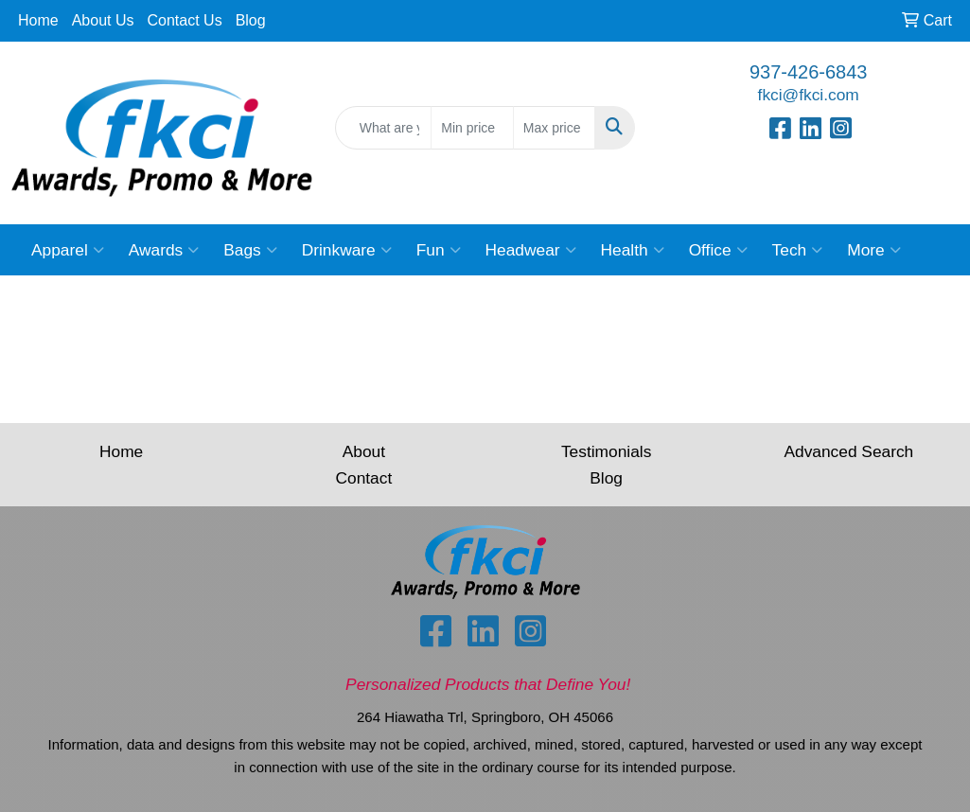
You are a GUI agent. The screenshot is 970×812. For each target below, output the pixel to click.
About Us (103, 20)
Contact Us (185, 20)
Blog (251, 20)
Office (718, 249)
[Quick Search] (383, 128)
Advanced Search (848, 451)
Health (632, 249)
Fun (438, 249)
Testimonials (606, 451)
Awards (164, 249)
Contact (364, 477)
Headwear (530, 249)
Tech (797, 249)
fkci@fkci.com (808, 94)
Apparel (67, 249)
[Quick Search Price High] (554, 128)
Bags (250, 249)
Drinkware (347, 249)
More (873, 249)
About (364, 451)
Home (38, 20)
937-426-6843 (809, 72)
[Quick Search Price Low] (472, 128)
